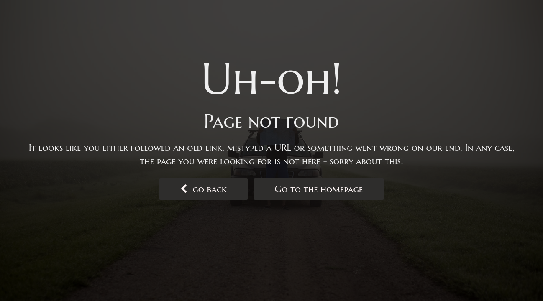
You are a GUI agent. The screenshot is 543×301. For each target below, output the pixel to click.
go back (203, 189)
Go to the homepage (319, 189)
